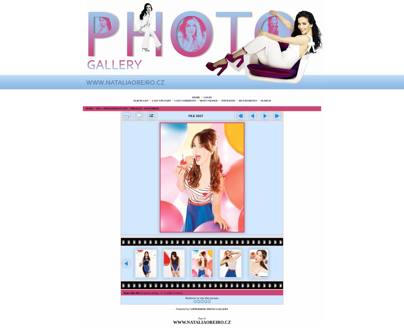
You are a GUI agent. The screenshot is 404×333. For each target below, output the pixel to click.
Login (208, 97)
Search (266, 100)
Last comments (185, 100)
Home (196, 97)
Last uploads (161, 100)
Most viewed (208, 100)
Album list (140, 100)
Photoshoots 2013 (116, 108)
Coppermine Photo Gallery (209, 309)
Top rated (228, 100)
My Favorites (248, 100)
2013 (98, 108)
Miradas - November (144, 108)
